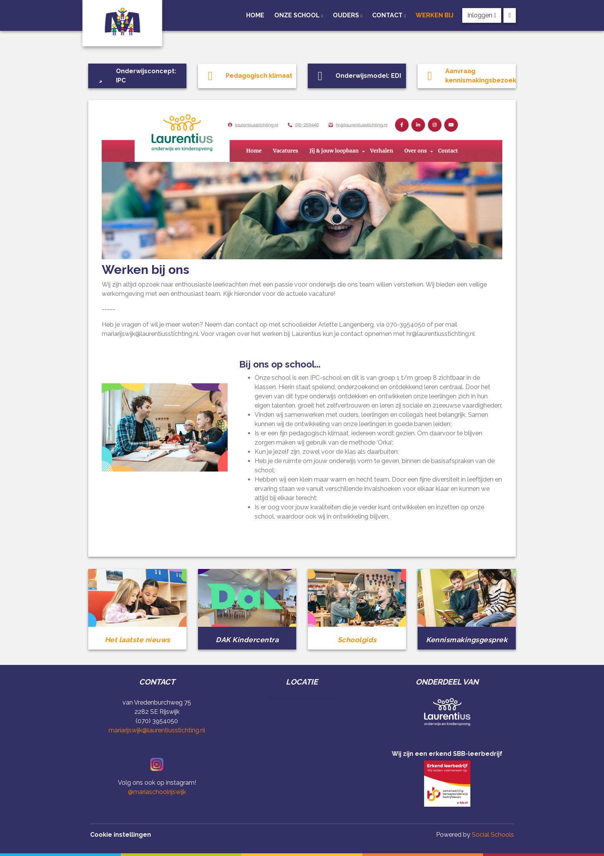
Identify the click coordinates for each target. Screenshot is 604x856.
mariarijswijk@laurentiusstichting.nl (157, 730)
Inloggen (481, 15)
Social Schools (493, 834)
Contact (388, 15)
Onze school (297, 15)
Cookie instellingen (120, 834)
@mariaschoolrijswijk (157, 792)
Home (255, 15)
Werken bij (434, 15)
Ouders (347, 15)
